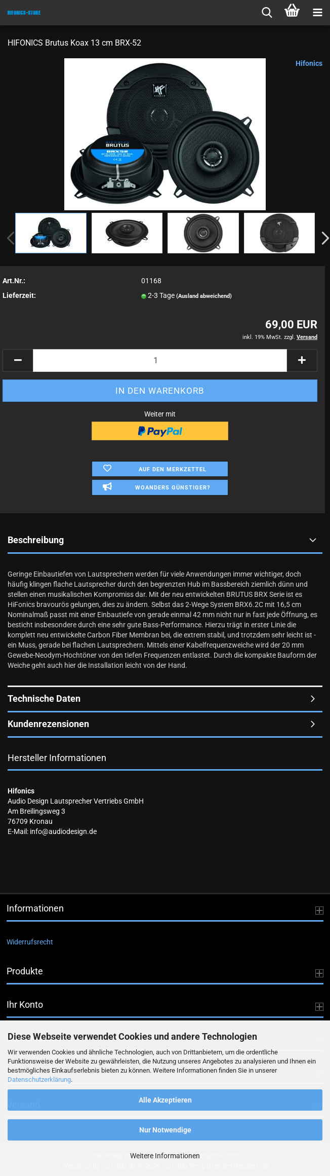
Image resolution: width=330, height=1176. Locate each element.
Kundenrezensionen (48, 723)
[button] (18, 360)
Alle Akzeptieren (165, 1100)
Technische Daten (44, 698)
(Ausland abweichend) (204, 296)
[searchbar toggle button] (266, 12)
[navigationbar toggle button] (317, 12)
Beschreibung (36, 540)
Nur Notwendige (165, 1130)
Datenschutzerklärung (39, 1079)
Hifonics (309, 63)
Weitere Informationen (165, 1156)
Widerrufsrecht (30, 942)
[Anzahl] (160, 360)
